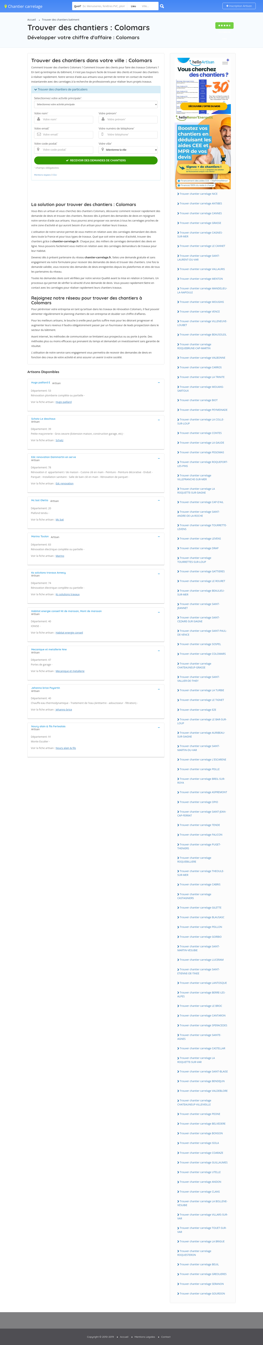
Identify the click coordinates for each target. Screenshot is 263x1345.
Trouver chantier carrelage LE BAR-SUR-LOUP (202, 721)
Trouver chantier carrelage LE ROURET (202, 581)
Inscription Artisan (239, 6)
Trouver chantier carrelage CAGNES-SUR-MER (200, 234)
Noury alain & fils (66, 748)
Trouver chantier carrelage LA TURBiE (202, 690)
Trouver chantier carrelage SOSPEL (200, 644)
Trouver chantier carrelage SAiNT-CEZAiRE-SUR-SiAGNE (198, 619)
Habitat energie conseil (69, 632)
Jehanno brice (64, 709)
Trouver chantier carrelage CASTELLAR (202, 1048)
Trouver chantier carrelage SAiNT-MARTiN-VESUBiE (198, 948)
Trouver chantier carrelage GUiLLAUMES (204, 1162)
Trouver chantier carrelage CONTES (201, 433)
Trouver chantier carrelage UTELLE (200, 1172)
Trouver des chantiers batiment (60, 19)
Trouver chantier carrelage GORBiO (201, 936)
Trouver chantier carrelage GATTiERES (202, 571)
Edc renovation (65, 483)
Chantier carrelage (23, 6)
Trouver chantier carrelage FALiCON (201, 834)
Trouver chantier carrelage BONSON (201, 1133)
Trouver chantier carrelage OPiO (199, 802)
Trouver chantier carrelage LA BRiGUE (202, 1241)
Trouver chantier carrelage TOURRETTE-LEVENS (202, 527)
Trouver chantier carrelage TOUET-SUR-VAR (201, 1229)
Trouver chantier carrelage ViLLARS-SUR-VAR (202, 1216)
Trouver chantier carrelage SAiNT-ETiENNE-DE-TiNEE (198, 971)
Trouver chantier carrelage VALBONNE (202, 357)
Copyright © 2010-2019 (100, 1336)
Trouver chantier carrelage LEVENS (200, 538)
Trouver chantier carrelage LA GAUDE (202, 442)
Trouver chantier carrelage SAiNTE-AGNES (199, 1037)
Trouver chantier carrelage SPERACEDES (203, 1025)
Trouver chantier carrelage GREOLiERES (203, 1274)
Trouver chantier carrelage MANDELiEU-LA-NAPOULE (202, 290)
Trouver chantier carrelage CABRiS (200, 884)
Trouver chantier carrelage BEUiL (199, 1264)
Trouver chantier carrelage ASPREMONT (203, 792)
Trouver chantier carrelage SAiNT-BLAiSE (204, 1071)
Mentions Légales (145, 1336)
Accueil (31, 19)
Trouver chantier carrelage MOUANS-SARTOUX (200, 388)
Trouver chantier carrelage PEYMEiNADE (204, 410)
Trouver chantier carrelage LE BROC (201, 1006)
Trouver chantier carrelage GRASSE (200, 223)
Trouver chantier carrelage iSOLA (199, 1143)
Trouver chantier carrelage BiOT (199, 400)
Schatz (59, 440)
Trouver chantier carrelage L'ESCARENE (203, 759)
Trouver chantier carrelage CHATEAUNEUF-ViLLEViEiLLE (194, 1102)
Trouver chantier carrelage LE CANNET (202, 246)
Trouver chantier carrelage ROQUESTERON (194, 1253)
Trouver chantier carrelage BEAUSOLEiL (203, 334)
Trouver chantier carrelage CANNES (201, 213)
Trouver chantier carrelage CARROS (201, 367)
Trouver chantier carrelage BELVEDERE (203, 1123)
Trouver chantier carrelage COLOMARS (203, 653)
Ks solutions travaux (68, 594)
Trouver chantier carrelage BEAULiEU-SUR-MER (200, 592)
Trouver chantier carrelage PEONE (200, 1114)
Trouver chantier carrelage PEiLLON (201, 927)
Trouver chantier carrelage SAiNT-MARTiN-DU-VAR (198, 748)
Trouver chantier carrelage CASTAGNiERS (194, 896)
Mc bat (60, 519)
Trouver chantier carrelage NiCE (199, 193)
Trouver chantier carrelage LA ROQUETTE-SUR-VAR (196, 1059)
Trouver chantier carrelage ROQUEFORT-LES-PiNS (202, 463)
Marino (60, 556)
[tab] (95, 382)
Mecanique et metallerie (70, 671)
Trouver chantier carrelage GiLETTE (200, 907)
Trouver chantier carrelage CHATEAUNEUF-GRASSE (194, 665)
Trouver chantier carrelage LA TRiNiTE (202, 377)
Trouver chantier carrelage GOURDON (202, 1293)
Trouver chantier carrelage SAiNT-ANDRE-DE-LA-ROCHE (198, 513)
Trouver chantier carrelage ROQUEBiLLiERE (194, 859)
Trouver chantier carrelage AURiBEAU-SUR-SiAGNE (201, 734)
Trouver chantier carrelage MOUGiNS (202, 302)
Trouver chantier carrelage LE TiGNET (202, 700)
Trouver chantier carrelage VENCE (200, 311)
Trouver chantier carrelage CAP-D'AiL (202, 502)
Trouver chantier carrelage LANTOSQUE (203, 983)
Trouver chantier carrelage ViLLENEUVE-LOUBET (202, 323)
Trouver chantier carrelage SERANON (202, 1284)
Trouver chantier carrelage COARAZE (201, 1152)
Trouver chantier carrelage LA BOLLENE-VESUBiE (202, 1203)
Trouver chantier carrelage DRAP (199, 548)
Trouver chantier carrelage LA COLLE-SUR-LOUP (200, 421)
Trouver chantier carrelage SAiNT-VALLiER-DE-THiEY (198, 678)
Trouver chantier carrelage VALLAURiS (202, 269)
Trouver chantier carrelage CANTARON (203, 1015)
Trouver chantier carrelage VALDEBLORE (204, 1090)
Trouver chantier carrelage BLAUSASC (202, 917)
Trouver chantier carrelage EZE (198, 709)
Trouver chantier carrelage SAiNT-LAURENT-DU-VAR (198, 257)
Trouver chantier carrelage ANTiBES (201, 203)
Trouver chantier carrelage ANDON (200, 1181)
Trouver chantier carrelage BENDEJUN (202, 1081)
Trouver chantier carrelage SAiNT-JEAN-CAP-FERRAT (201, 813)
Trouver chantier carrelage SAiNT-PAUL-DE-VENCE (202, 632)
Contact (166, 1336)
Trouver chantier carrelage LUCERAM (202, 959)
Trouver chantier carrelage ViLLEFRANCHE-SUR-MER (194, 477)
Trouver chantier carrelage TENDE (200, 825)
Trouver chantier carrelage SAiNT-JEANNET (198, 606)
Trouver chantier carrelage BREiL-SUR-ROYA (201, 780)
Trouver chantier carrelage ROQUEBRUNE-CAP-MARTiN (194, 346)
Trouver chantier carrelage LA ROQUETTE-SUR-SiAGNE (196, 490)
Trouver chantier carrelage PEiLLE (200, 769)
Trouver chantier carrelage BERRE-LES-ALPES (201, 994)
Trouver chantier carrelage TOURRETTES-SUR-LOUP (194, 559)
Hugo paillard (64, 402)
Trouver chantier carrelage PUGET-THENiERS (199, 846)
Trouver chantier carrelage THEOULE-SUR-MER (200, 873)
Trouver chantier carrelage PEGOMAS (202, 452)
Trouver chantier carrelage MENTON (201, 278)
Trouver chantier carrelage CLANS (200, 1191)
